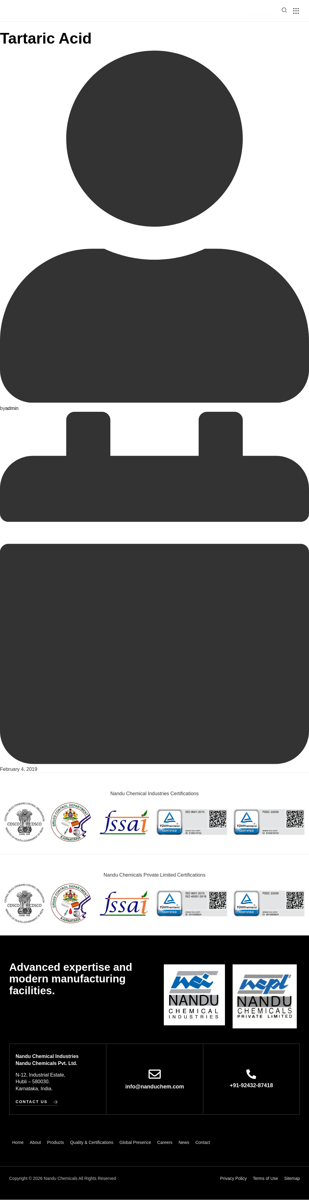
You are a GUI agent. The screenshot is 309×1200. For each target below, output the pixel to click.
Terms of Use (265, 1178)
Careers (164, 1142)
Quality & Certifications (91, 1142)
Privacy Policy (233, 1178)
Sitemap (292, 1178)
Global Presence (135, 1142)
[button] (262, 11)
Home (18, 1142)
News (183, 1142)
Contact (202, 1142)
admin (12, 408)
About (35, 1142)
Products (55, 1142)
